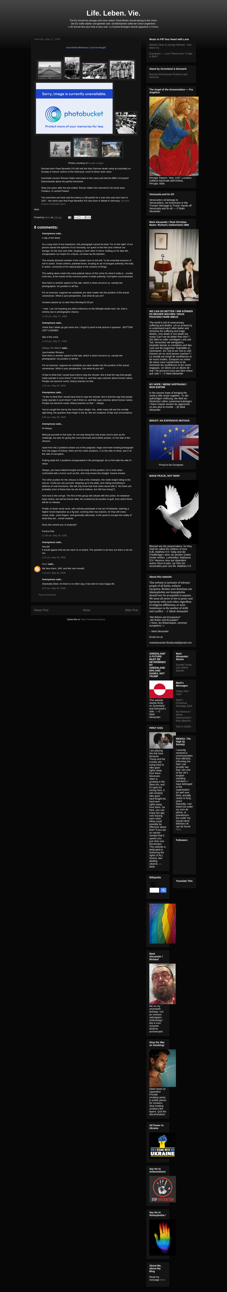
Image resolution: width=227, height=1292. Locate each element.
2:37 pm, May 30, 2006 (54, 557)
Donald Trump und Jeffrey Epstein (184, 667)
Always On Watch (51, 348)
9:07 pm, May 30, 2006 (54, 588)
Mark (48, 217)
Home (86, 610)
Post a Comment (47, 594)
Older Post (131, 610)
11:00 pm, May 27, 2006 (54, 316)
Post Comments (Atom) (93, 619)
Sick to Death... (184, 726)
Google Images (96, 163)
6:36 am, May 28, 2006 (54, 417)
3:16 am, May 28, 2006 (54, 385)
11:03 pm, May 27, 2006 (54, 341)
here (162, 1279)
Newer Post (41, 610)
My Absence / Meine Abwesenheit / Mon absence (184, 716)
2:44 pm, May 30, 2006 (54, 573)
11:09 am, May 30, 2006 (54, 535)
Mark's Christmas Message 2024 (184, 703)
